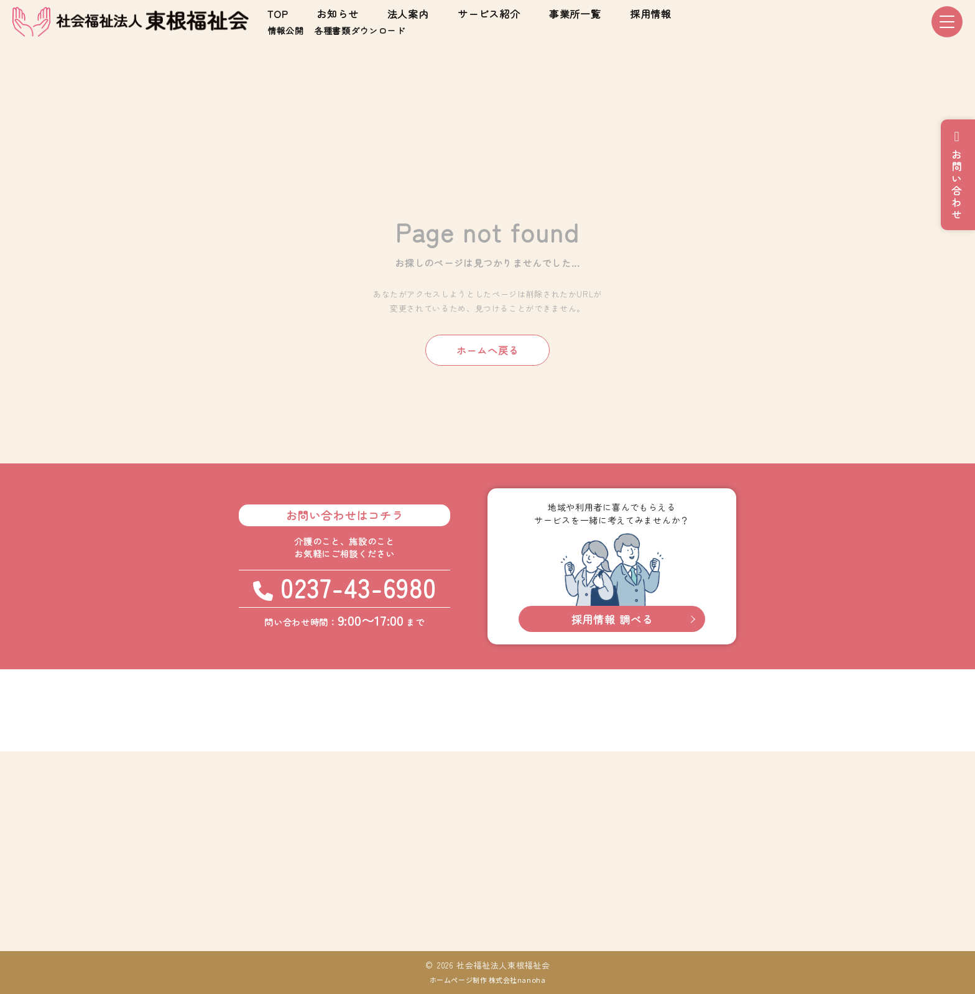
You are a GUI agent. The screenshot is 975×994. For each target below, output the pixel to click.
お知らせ (337, 13)
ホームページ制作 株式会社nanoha (487, 980)
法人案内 (408, 13)
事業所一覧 (575, 13)
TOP (277, 13)
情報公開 (285, 30)
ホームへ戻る (487, 350)
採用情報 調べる (612, 619)
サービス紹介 (489, 13)
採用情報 (651, 13)
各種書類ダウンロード (359, 30)
